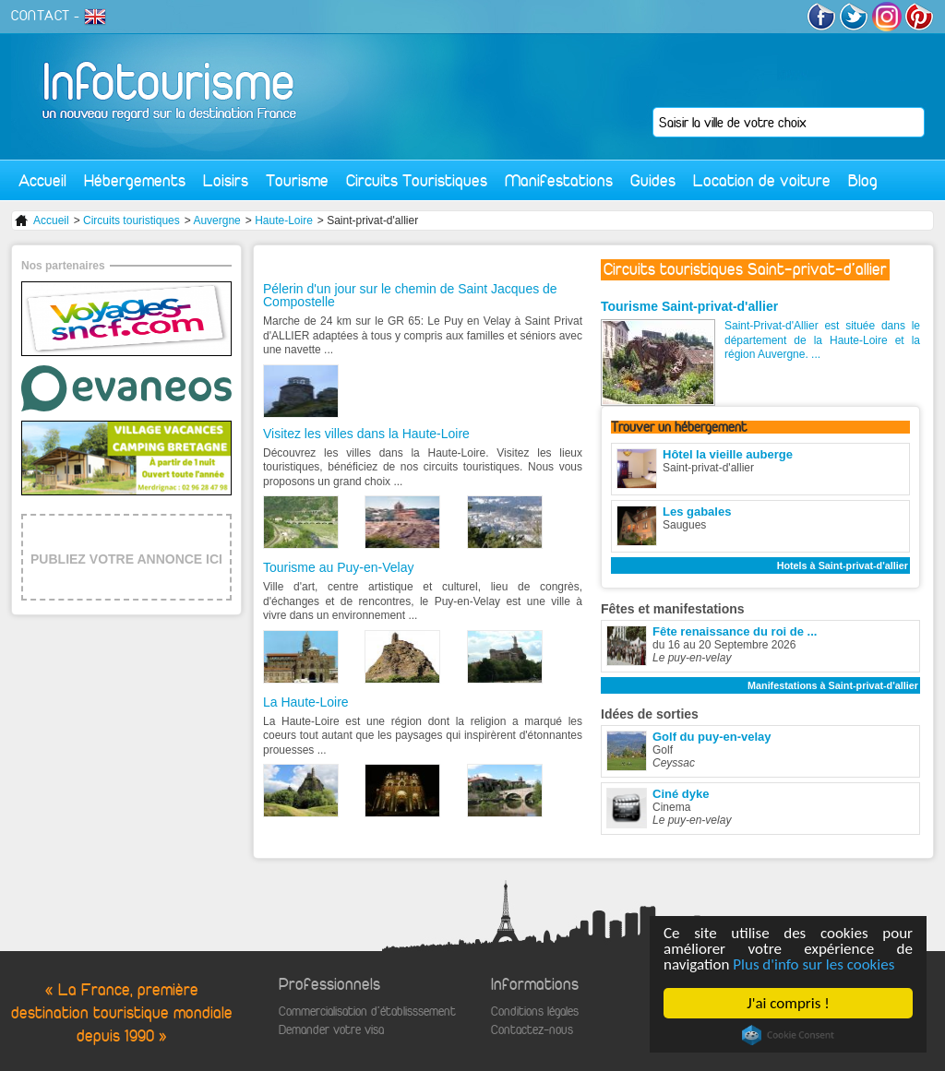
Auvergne (216, 220)
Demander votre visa (331, 1030)
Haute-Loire (284, 220)
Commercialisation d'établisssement (367, 1011)
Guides (653, 180)
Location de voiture (762, 180)
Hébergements (134, 180)
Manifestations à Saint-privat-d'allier (833, 685)
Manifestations (559, 180)
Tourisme (297, 180)
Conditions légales (535, 1011)
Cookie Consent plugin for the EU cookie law (788, 1035)
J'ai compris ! (788, 1003)
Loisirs (225, 180)
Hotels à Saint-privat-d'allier (842, 565)
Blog (863, 180)
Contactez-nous (532, 1030)
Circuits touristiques (131, 220)
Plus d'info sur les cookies (813, 964)
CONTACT (40, 15)
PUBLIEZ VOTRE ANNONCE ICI (126, 559)
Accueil (42, 180)
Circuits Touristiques (416, 180)
